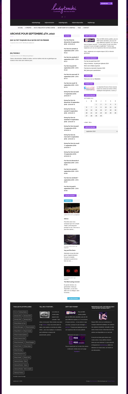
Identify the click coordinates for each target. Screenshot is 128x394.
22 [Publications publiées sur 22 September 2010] (96, 113)
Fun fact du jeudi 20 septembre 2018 (70, 67)
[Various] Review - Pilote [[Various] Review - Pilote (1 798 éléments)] (20, 361)
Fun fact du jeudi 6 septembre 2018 (70, 187)
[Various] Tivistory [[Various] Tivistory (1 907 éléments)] (18, 372)
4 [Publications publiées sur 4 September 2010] (110, 104)
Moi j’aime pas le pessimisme (92, 70)
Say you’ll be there (69, 250)
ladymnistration (49, 22)
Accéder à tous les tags (19, 376)
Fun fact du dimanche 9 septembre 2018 (71, 162)
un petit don (102, 46)
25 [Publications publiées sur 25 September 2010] (110, 113)
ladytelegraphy (63, 22)
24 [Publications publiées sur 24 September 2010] (105, 113)
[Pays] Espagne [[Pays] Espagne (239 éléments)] (30, 342)
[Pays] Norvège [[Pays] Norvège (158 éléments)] (18, 350)
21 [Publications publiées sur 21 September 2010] (91, 113)
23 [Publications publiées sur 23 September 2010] (101, 113)
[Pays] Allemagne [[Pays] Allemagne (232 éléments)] (18, 327)
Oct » (90, 122)
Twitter (62, 17)
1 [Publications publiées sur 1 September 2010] (96, 104)
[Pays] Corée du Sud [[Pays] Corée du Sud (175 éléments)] (19, 338)
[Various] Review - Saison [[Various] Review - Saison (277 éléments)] (20, 365)
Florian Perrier (111, 381)
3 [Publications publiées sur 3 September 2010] (105, 104)
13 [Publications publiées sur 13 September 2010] (86, 110)
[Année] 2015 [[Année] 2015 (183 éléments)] (27, 315)
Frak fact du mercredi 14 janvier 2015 (94, 68)
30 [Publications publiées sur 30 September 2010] (101, 116)
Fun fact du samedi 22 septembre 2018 (71, 50)
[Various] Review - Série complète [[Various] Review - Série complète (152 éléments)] (23, 368)
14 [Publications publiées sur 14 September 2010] (91, 110)
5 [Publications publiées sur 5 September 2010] (115, 104)
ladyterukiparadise (77, 22)
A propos (28, 28)
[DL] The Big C (15, 53)
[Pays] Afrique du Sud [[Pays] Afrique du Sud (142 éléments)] (19, 323)
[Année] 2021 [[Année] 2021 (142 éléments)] (27, 319)
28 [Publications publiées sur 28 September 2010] (91, 116)
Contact (86, 28)
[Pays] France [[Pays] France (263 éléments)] (17, 346)
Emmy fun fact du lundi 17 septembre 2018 (71, 93)
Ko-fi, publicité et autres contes (44, 28)
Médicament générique (28, 55)
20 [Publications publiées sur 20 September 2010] (86, 113)
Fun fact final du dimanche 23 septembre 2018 (71, 42)
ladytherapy (91, 22)
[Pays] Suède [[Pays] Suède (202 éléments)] (17, 357)
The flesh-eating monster (72, 282)
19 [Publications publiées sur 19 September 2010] (115, 110)
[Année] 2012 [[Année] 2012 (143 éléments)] (17, 315)
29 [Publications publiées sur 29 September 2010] (96, 116)
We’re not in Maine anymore (92, 66)
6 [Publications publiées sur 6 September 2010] (86, 107)
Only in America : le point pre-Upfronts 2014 (96, 63)
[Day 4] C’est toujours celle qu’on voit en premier (29, 40)
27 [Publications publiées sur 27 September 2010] (86, 116)
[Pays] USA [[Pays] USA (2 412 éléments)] (27, 357)
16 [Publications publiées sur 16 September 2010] (101, 110)
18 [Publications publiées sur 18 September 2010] (110, 110)
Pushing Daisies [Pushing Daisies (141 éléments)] (22, 312)
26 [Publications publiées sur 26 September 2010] (115, 113)
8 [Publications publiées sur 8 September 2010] (96, 107)
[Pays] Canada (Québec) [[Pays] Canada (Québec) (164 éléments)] (20, 334)
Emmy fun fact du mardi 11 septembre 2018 (71, 144)
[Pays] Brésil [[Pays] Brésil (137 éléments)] (17, 331)
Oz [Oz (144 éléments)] (15, 312)
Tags (79, 28)
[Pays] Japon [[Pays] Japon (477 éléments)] (27, 346)
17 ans (114, 42)
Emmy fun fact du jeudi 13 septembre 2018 (71, 127)
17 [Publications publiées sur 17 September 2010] (105, 110)
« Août (86, 122)
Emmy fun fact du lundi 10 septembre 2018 (71, 153)
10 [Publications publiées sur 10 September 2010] (105, 107)
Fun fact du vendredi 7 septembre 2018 (71, 179)
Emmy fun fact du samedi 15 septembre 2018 (71, 111)
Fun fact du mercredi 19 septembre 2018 (71, 75)
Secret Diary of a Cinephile (66, 28)
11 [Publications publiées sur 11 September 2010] (110, 107)
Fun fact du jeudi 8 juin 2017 (92, 61)
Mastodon (97, 79)
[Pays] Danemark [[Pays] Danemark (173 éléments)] (18, 342)
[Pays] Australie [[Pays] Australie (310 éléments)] (30, 327)
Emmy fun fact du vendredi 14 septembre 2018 (71, 120)
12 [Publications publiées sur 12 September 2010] (115, 107)
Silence (66, 219)
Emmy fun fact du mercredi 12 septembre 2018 (71, 137)
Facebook (65, 17)
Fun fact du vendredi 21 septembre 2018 (71, 58)
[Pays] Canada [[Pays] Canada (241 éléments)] (27, 331)
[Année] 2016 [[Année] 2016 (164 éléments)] (17, 319)
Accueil (20, 28)
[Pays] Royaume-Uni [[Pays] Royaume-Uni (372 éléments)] (19, 353)
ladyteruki (77, 214)
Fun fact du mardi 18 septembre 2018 (70, 84)
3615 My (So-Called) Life (28, 42)
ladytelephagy (36, 22)
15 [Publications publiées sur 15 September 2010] (96, 110)
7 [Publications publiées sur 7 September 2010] (91, 107)
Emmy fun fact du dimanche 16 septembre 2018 (71, 102)
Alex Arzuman (93, 381)
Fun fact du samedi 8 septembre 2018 (70, 170)
